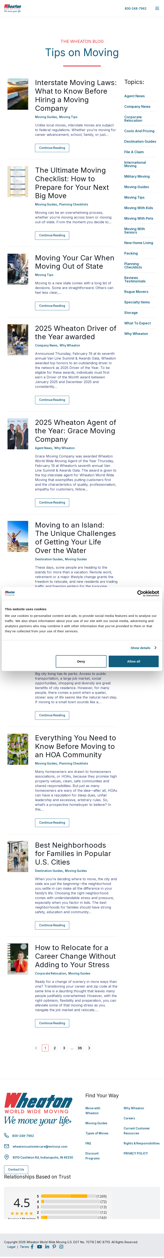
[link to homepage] (12, 8)
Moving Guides (96, 1123)
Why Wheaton (134, 1108)
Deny (81, 661)
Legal (11, 1247)
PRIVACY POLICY (136, 1153)
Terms (24, 1247)
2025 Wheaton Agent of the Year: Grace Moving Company (75, 431)
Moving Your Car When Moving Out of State (74, 262)
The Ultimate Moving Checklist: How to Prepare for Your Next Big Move (72, 183)
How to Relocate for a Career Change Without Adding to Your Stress (75, 956)
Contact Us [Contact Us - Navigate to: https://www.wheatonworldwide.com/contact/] (16, 1169)
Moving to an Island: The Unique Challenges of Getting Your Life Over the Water (75, 538)
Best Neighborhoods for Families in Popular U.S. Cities (73, 854)
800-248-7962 (135, 8)
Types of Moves (96, 1133)
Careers (129, 1118)
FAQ (88, 1143)
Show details (141, 647)
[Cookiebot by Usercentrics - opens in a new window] (140, 593)
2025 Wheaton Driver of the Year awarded (75, 332)
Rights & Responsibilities (142, 1143)
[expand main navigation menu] (157, 8)
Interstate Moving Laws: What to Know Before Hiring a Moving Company (76, 95)
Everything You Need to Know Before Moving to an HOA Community (75, 746)
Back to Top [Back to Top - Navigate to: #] (149, 1232)
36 (80, 1048)
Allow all (133, 661)
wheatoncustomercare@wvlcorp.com (40, 1146)
